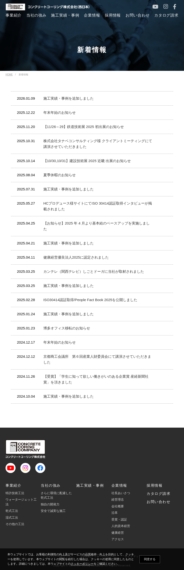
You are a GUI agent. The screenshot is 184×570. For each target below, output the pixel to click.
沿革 (114, 513)
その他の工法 (15, 524)
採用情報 (154, 485)
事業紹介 (13, 485)
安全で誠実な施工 (53, 511)
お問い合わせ (158, 502)
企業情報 (119, 485)
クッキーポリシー (82, 563)
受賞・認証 (119, 519)
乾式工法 (12, 511)
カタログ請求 (158, 493)
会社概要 (117, 506)
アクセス (117, 539)
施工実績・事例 (90, 485)
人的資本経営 (120, 526)
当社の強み (51, 485)
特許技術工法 (15, 493)
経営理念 (117, 499)
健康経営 (117, 532)
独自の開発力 (50, 504)
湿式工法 (12, 517)
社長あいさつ (120, 493)
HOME (9, 74)
